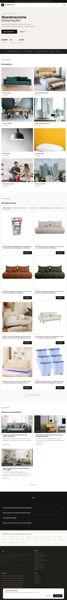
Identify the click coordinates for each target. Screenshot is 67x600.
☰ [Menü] (64, 5)
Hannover (61, 539)
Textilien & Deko (38, 564)
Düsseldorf (9, 537)
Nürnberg (10, 542)
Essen (22, 537)
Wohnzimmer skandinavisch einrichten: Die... (12, 578)
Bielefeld (49, 537)
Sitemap (37, 580)
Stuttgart (49, 539)
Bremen (4, 542)
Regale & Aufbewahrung (46, 208)
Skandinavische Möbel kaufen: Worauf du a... (12, 582)
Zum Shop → (27, 252)
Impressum (37, 576)
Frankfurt (42, 539)
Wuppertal (42, 537)
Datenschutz (38, 578)
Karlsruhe (24, 542)
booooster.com (38, 582)
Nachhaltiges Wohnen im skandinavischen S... (12, 580)
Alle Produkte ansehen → (33, 395)
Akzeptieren (57, 596)
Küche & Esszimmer (39, 567)
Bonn (54, 537)
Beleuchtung (58, 208)
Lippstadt (12, 539)
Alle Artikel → (34, 485)
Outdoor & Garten (39, 569)
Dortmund (16, 537)
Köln (3, 537)
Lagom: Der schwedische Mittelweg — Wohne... (12, 585)
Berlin (22, 539)
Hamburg (28, 539)
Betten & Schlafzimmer (19, 208)
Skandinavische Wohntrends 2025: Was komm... (13, 576)
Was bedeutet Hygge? (33, 518)
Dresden (17, 542)
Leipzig (55, 539)
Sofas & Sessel (7, 208)
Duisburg (29, 537)
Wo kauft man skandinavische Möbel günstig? (33, 508)
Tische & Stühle (32, 208)
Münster (60, 537)
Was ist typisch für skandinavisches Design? (33, 513)
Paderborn (4, 539)
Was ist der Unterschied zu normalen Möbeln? (33, 523)
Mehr (37, 592)
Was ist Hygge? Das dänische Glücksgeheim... (12, 587)
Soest (17, 539)
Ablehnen (48, 596)
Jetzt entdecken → (9, 31)
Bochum (35, 537)
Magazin (22, 31)
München (35, 539)
